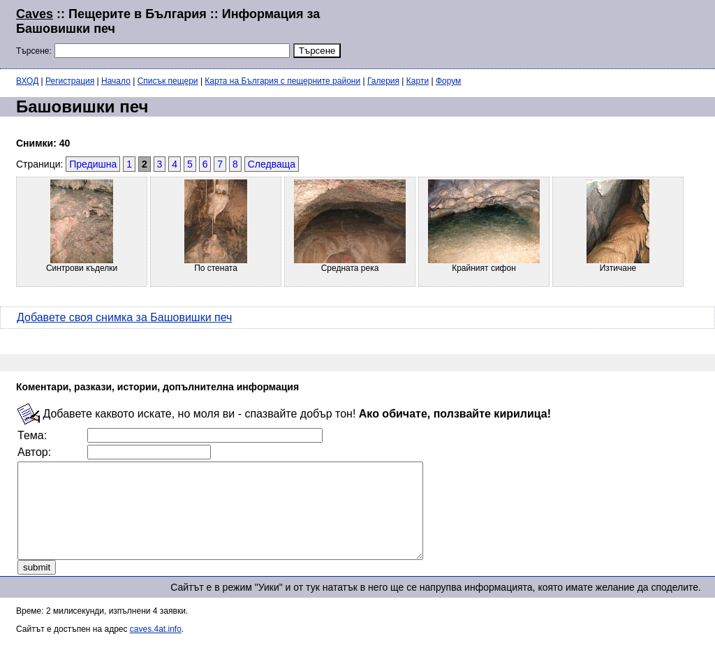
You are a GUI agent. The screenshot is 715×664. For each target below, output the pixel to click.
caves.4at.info (156, 648)
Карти (417, 81)
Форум (448, 81)
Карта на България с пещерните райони (282, 81)
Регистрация (69, 81)
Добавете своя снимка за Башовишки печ (124, 317)
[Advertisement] (529, 33)
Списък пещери (168, 81)
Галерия (383, 81)
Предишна (93, 164)
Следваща (271, 164)
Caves (34, 14)
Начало (116, 81)
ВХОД (27, 81)
